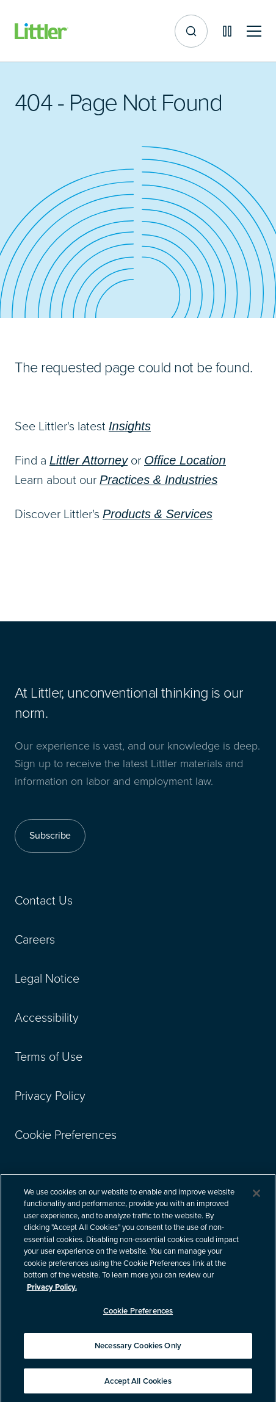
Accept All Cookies (137, 1386)
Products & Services (157, 514)
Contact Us (44, 900)
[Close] (256, 1198)
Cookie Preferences (66, 1134)
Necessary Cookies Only (138, 1351)
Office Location (184, 460)
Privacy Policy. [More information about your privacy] (52, 1292)
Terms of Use (48, 1056)
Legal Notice (47, 978)
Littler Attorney (88, 460)
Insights (130, 426)
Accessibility (47, 1017)
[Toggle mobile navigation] (254, 31)
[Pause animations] (227, 31)
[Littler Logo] (41, 31)
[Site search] (191, 31)
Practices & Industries (158, 479)
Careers (35, 939)
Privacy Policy (50, 1095)
